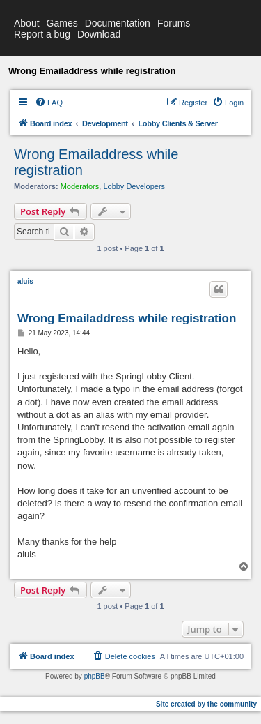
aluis (25, 281)
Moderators (80, 186)
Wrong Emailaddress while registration (96, 162)
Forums (173, 23)
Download (98, 34)
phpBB (94, 676)
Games (62, 23)
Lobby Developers (134, 186)
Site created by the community (206, 704)
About (27, 23)
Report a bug (42, 34)
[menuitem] (49, 102)
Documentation (117, 23)
